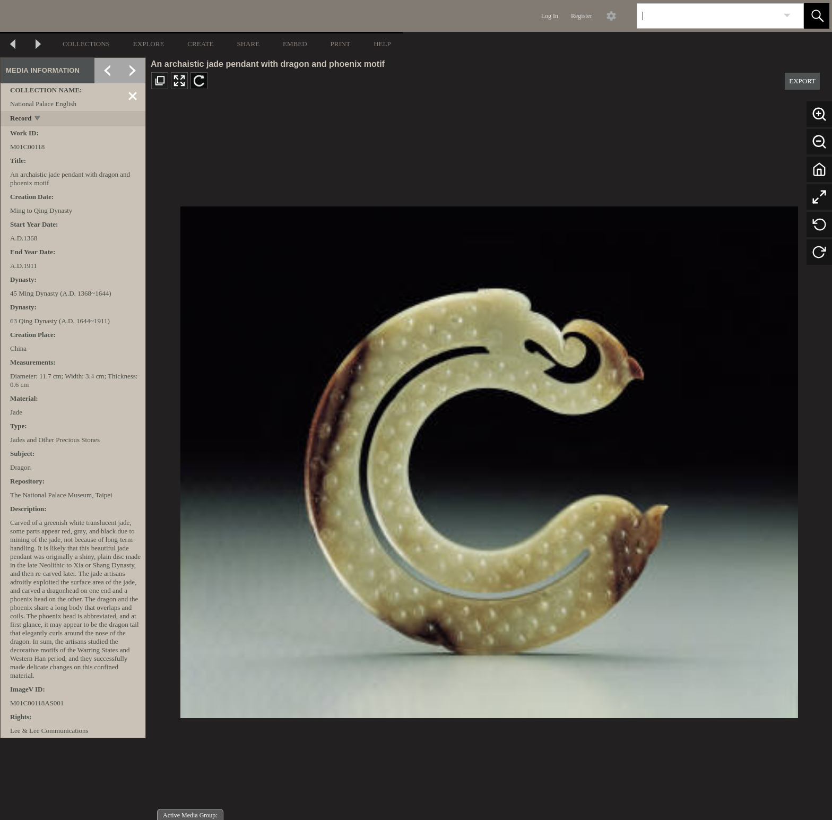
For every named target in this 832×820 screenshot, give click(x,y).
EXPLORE (148, 44)
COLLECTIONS (86, 44)
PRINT (341, 44)
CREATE (200, 44)
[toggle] (38, 119)
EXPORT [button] (802, 81)
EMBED (295, 44)
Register (581, 16)
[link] (787, 16)
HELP (382, 44)
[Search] (708, 16)
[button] (816, 16)
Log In (549, 16)
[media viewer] (489, 459)
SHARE (248, 44)
